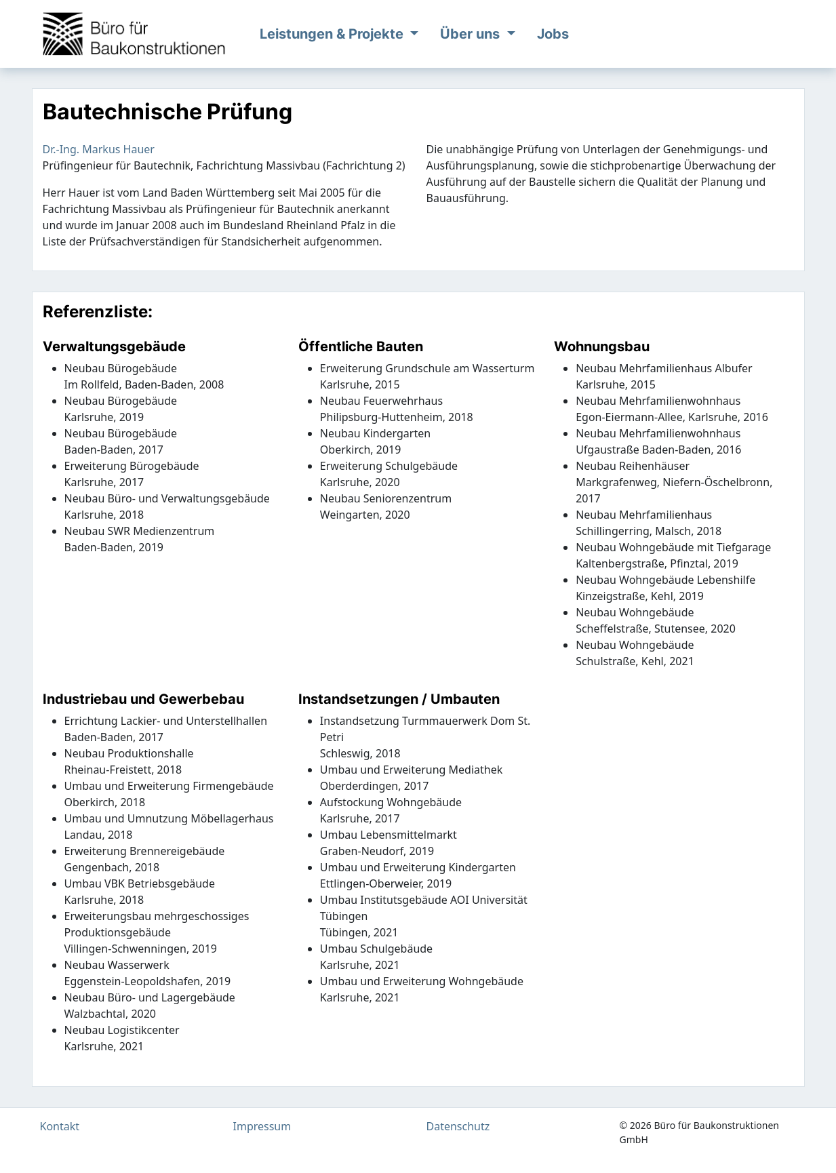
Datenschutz (458, 1126)
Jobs (553, 34)
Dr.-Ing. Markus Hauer (99, 149)
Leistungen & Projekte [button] (333, 34)
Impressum (262, 1126)
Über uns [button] (471, 34)
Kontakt (60, 1126)
